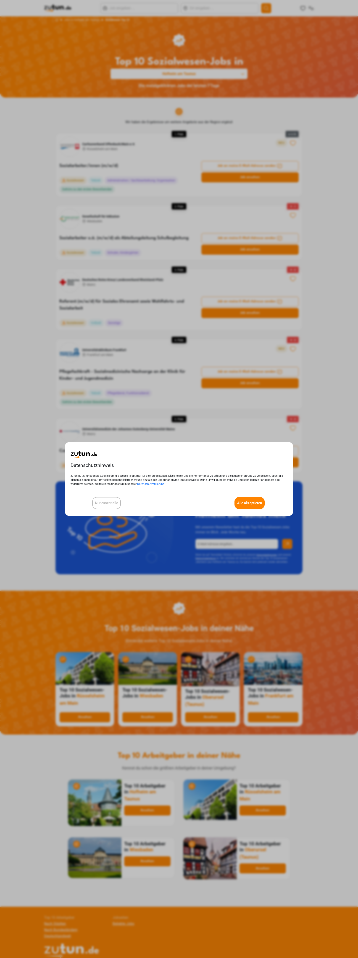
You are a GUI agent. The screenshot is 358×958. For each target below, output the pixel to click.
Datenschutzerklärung (150, 484)
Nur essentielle (106, 503)
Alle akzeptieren (249, 503)
